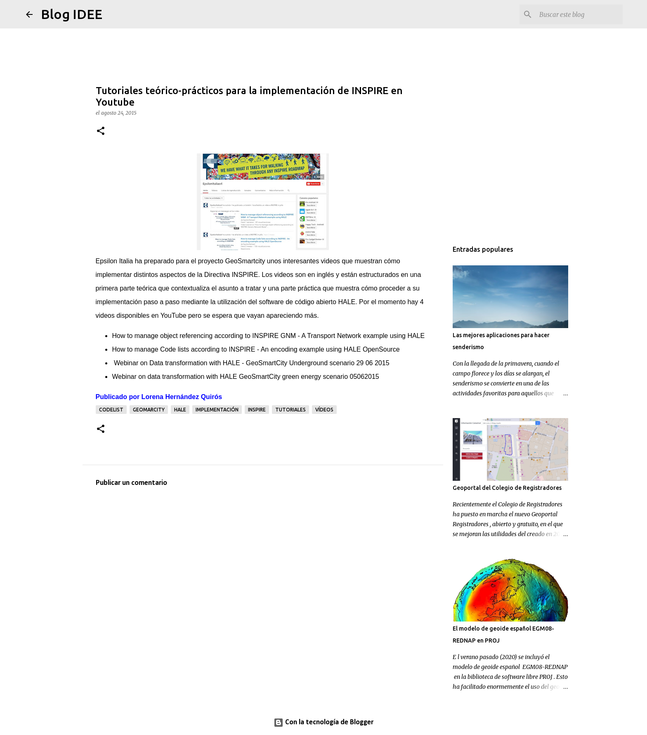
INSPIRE (257, 409)
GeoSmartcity (245, 261)
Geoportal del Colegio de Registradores (507, 487)
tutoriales (290, 409)
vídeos (324, 409)
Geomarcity (149, 409)
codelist (111, 409)
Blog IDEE (71, 14)
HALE (180, 409)
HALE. (347, 301)
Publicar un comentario (131, 483)
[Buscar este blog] (579, 14)
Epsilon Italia (114, 261)
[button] (101, 131)
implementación (217, 409)
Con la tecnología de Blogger (323, 722)
